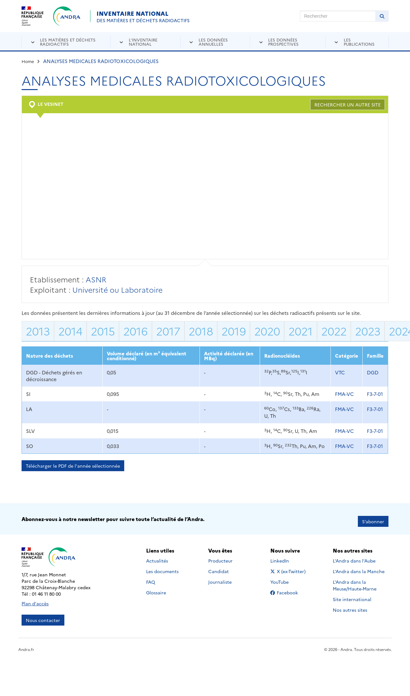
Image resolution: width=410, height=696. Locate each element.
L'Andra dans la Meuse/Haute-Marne (355, 580)
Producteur (220, 556)
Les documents (162, 566)
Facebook (289, 588)
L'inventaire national (143, 42)
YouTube (286, 577)
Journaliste (220, 577)
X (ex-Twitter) (289, 566)
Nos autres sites (350, 605)
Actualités (157, 556)
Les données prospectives (283, 42)
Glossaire (156, 588)
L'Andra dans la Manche (359, 566)
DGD (372, 372)
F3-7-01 (375, 393)
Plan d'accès (35, 598)
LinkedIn (286, 556)
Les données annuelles (213, 42)
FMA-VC (344, 393)
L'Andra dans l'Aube (354, 556)
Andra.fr (26, 644)
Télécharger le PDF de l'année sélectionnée (73, 465)
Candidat (218, 566)
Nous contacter (43, 615)
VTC (340, 372)
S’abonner (373, 516)
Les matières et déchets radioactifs (68, 42)
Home (28, 61)
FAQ (150, 577)
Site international (352, 594)
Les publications (359, 42)
